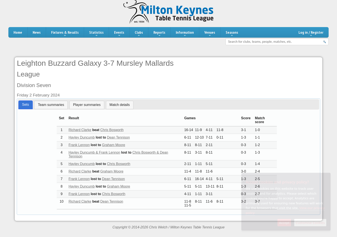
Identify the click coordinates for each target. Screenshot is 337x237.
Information (185, 33)
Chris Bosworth (112, 130)
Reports (159, 33)
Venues (209, 33)
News (37, 32)
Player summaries (87, 105)
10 (62, 201)
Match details (120, 105)
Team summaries (51, 105)
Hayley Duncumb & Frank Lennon (94, 152)
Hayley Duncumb (82, 137)
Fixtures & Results (65, 33)
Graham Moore (113, 145)
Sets (25, 104)
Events (119, 33)
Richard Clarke (80, 130)
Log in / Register (311, 33)
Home (18, 32)
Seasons (232, 33)
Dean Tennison (118, 137)
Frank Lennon (79, 145)
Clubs (139, 33)
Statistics (96, 33)
